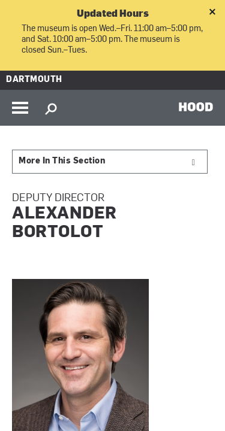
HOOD (196, 107)
